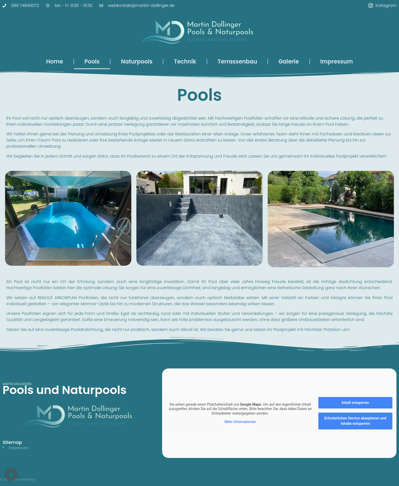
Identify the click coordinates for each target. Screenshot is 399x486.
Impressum (336, 62)
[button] (11, 475)
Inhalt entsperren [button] (355, 403)
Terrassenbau (237, 62)
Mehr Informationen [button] (240, 422)
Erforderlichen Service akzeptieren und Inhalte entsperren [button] (355, 421)
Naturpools (136, 62)
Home (54, 62)
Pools (92, 62)
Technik (185, 62)
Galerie (288, 62)
